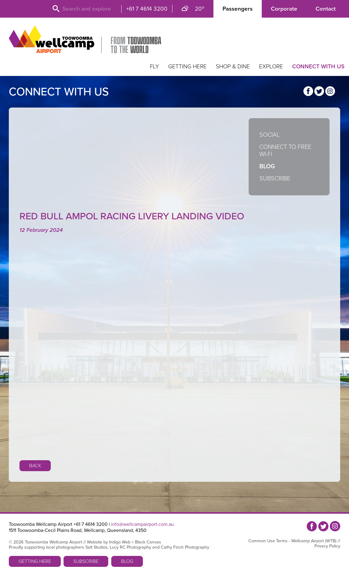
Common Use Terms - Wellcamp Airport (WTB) (292, 540)
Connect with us (318, 66)
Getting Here (187, 66)
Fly (154, 66)
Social (269, 135)
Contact (326, 8)
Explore (271, 66)
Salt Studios (96, 547)
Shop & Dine (233, 66)
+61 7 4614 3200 (147, 8)
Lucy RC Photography (130, 547)
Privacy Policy (327, 546)
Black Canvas (148, 542)
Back (35, 466)
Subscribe (274, 178)
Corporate (284, 8)
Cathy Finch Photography (185, 547)
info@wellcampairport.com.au (142, 524)
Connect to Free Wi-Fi (285, 150)
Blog (267, 166)
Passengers (238, 8)
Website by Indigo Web (108, 542)
